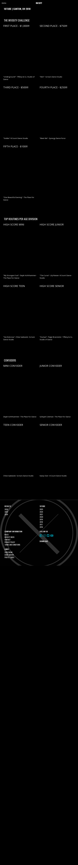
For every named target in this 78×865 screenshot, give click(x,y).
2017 (41, 524)
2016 (41, 527)
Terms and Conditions (12, 544)
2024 (6, 514)
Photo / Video (9, 557)
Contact (8, 539)
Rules (7, 534)
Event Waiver (9, 555)
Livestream (8, 552)
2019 (41, 519)
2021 (41, 514)
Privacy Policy (10, 542)
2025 (6, 512)
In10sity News (9, 537)
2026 (6, 509)
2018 (41, 522)
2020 (41, 517)
